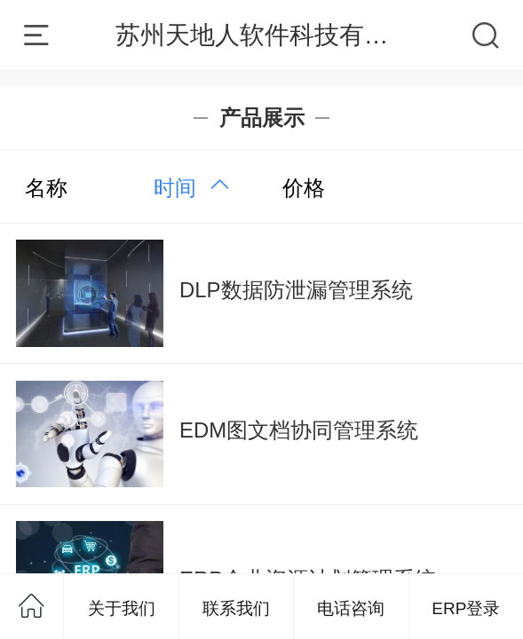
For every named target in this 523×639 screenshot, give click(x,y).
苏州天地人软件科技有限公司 (277, 35)
